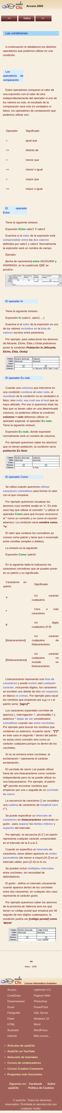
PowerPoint (41, 1007)
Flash (10, 1018)
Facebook (35, 1083)
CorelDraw (14, 995)
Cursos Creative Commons (25, 1068)
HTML (11, 1024)
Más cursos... (42, 1035)
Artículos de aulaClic (21, 1045)
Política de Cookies (41, 1087)
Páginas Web (42, 995)
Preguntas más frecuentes (24, 1074)
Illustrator (13, 1030)
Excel (10, 1007)
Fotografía (13, 1012)
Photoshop (40, 1001)
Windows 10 (41, 1018)
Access (11, 989)
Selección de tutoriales (22, 1057)
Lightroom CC (42, 989)
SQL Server (41, 1012)
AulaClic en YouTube (21, 1051)
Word (37, 1024)
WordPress (41, 1030)
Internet (12, 1035)
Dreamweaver (16, 1001)
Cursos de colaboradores (24, 1062)
